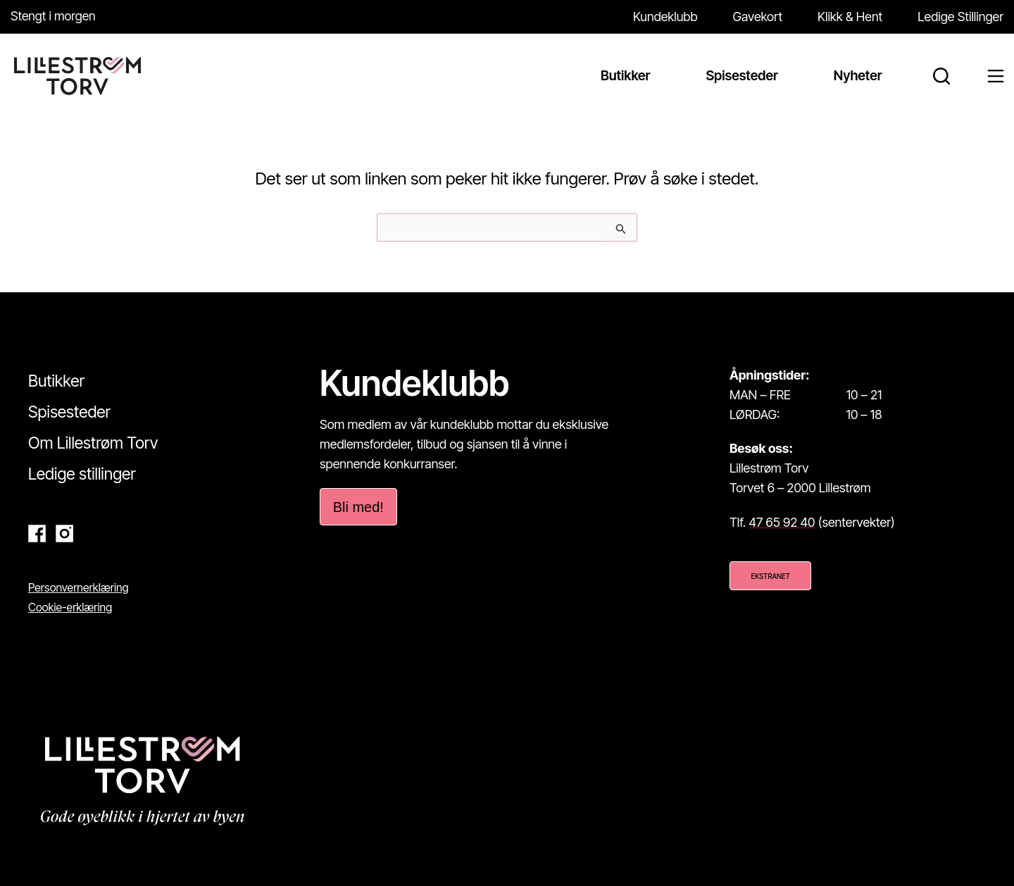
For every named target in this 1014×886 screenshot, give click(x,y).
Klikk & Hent (850, 16)
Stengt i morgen (54, 15)
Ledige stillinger (82, 474)
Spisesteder (69, 412)
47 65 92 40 (782, 522)
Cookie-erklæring (70, 607)
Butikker (56, 381)
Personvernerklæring (78, 587)
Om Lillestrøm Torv (93, 443)
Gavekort (758, 16)
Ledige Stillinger (960, 16)
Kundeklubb (665, 16)
